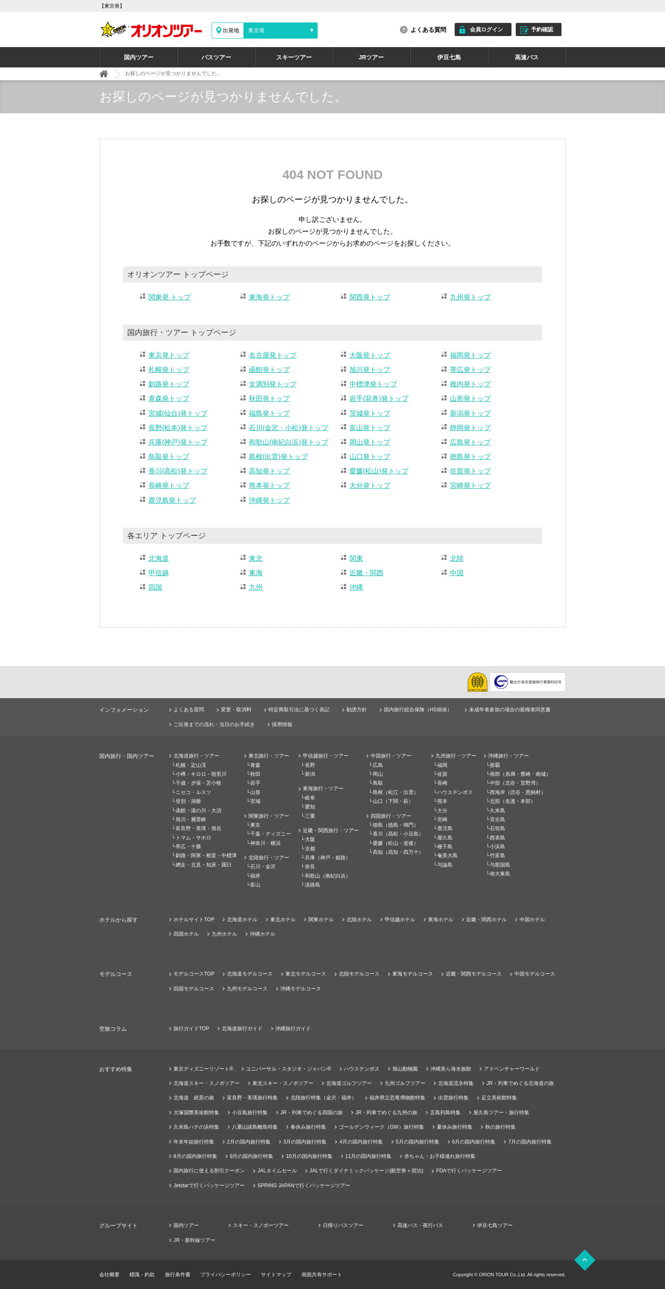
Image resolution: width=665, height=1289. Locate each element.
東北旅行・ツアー (269, 756)
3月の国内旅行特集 (305, 1142)
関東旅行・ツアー (269, 816)
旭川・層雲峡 (191, 819)
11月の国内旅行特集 (368, 1156)
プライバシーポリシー (225, 1275)
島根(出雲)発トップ (278, 456)
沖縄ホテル (262, 934)
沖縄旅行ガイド (293, 1029)
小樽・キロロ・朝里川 (201, 774)
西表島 (497, 838)
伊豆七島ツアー (495, 1225)
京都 (310, 849)
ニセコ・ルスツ (193, 792)
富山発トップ (369, 427)
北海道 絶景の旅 (193, 1098)
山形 (255, 792)
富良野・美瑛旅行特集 (252, 1098)
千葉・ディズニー (270, 834)
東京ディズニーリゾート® (203, 1069)
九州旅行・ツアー (456, 756)
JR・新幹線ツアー (194, 1240)
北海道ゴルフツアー (349, 1083)
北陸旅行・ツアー (269, 858)
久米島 (497, 811)
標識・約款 (142, 1275)
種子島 (445, 847)
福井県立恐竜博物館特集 (397, 1098)
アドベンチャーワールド (512, 1069)
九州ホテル (224, 934)
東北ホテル (283, 920)
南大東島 (500, 874)
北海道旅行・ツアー (196, 756)
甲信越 (158, 572)
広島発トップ (470, 442)
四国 (155, 587)
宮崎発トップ (470, 485)
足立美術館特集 (499, 1098)
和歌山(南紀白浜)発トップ (288, 442)
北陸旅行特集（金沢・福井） (324, 1098)
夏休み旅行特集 (454, 1127)
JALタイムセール (277, 1171)
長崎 (442, 783)
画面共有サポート (322, 1275)
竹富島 (497, 855)
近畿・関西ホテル (486, 920)
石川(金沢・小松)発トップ (288, 427)
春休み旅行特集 (308, 1127)
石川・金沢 (263, 867)
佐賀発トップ (470, 471)
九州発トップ (470, 297)
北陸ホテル (359, 920)
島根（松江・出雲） (396, 792)
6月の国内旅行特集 (474, 1142)
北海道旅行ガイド (242, 1029)
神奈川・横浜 (265, 843)
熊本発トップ (269, 485)
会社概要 (109, 1275)
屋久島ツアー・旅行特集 (501, 1113)
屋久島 (445, 838)
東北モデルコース (305, 974)
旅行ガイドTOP (191, 1029)
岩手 (255, 783)
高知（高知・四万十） (398, 852)
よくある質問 (428, 29)
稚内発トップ (470, 384)
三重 (310, 816)
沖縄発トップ (269, 500)
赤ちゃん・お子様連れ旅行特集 (439, 1156)
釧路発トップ (168, 384)
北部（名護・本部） (513, 801)
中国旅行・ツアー (391, 756)
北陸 (457, 558)
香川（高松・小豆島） (398, 834)
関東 (356, 558)
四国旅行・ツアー (391, 816)
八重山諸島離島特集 (255, 1127)
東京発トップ (168, 355)
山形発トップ (470, 398)
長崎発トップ (168, 485)
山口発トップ (369, 456)
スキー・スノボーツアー (261, 1225)
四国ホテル (186, 934)
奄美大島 (447, 855)
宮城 (255, 801)
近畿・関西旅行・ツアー (331, 830)
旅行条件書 (177, 1275)
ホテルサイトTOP (193, 920)
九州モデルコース (247, 989)
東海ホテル (440, 920)
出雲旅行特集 (453, 1098)
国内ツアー (139, 57)
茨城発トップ (369, 413)
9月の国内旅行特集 (252, 1156)
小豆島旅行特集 (250, 1113)
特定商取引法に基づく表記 (299, 710)
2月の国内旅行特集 (249, 1142)
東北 (256, 558)
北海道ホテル (242, 920)
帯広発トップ (470, 369)
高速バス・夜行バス (420, 1225)
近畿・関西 (366, 572)
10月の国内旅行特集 (309, 1156)
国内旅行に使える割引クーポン (209, 1171)
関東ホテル (321, 920)
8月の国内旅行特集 (195, 1156)
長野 (310, 765)
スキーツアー (294, 57)
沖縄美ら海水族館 (450, 1069)
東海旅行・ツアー (323, 788)
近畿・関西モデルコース (474, 974)
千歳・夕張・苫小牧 (198, 783)
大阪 (310, 839)
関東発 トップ (169, 297)
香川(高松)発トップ (177, 471)
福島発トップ (269, 413)
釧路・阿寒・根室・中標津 (206, 855)
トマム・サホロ (193, 838)
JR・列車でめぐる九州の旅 (386, 1113)
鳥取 (378, 783)
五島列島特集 (445, 1113)
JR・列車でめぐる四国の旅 (311, 1113)
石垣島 (497, 828)
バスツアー (216, 57)
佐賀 (442, 774)
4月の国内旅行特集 (361, 1142)
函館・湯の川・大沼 (198, 811)
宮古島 (497, 819)
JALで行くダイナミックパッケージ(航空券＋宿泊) (367, 1171)
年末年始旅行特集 (193, 1142)
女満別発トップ (272, 384)
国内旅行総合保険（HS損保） (418, 710)
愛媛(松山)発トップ (378, 471)
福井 (255, 876)
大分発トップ (369, 485)
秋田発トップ (269, 398)
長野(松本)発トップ (177, 427)
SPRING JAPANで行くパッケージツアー (303, 1185)
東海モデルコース (412, 974)
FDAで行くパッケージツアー (469, 1171)
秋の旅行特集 (500, 1127)
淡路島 (312, 885)
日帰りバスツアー (343, 1225)
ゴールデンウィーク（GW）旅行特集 (381, 1127)
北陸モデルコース (359, 974)
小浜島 (497, 847)
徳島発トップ (470, 456)
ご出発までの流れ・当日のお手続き (214, 724)
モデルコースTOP (193, 974)
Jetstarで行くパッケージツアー (209, 1185)
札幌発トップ (168, 369)
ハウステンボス (455, 792)
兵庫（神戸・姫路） (328, 858)
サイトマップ (276, 1275)
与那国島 (500, 865)
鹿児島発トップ (172, 500)
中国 (457, 572)
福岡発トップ (470, 355)
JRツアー (371, 57)
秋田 (255, 774)
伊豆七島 (449, 57)
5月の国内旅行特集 (417, 1142)
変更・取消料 (236, 710)
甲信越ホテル (400, 920)
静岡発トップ (470, 427)
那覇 (495, 765)
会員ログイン (486, 29)
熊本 (442, 801)
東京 (255, 825)
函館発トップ (269, 369)
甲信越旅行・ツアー (326, 756)
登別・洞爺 (188, 801)
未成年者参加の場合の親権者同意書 (509, 710)
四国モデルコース (193, 989)
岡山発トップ (369, 442)
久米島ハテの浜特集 (196, 1127)
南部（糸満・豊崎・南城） (520, 774)
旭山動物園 (405, 1069)
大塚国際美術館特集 (196, 1113)
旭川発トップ (369, 369)
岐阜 (310, 798)
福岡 (442, 765)
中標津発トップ (373, 384)
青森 (255, 765)
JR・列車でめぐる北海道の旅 (520, 1083)
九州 (256, 587)
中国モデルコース (534, 974)
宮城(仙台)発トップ (177, 413)
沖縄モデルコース (300, 989)
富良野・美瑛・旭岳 (198, 828)
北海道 (158, 558)
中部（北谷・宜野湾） (515, 783)
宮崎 (442, 819)
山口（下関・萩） (393, 801)
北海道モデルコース (250, 974)
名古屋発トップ (272, 355)
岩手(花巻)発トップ (378, 398)
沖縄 (356, 587)
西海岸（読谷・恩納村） (518, 792)
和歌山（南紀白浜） (328, 876)
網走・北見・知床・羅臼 (204, 865)
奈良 (310, 867)
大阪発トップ (369, 355)
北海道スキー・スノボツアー (206, 1083)
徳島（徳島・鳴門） (396, 825)
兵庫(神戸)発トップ (177, 442)
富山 (255, 885)
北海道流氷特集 (456, 1083)
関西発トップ (369, 297)
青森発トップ (168, 398)
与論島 (445, 865)
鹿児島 (445, 828)
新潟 (310, 774)
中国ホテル (532, 920)
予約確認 (542, 29)
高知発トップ (269, 471)
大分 (442, 811)
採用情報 (282, 724)
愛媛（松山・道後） (396, 843)
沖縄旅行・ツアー (508, 756)
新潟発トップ (470, 413)
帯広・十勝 (188, 847)
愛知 (310, 807)
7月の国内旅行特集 (530, 1142)
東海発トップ (269, 297)
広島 (378, 765)
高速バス (527, 57)
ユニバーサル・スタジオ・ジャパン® (288, 1069)
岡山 (378, 774)
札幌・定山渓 (191, 765)
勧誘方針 (356, 710)
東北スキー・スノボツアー (282, 1083)
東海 (256, 572)
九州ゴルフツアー (405, 1083)
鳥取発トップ (168, 456)
